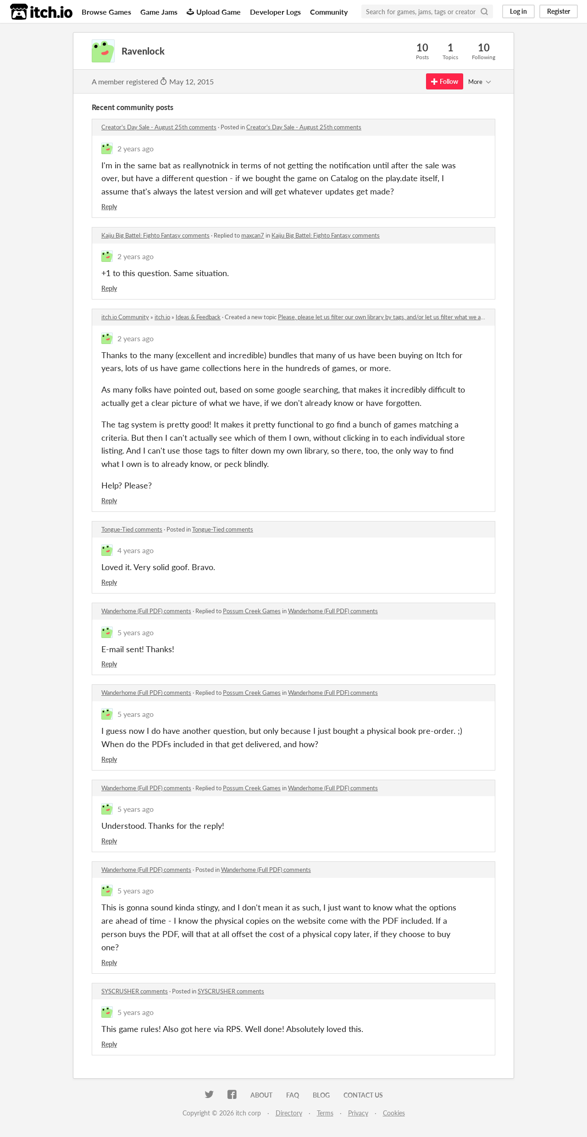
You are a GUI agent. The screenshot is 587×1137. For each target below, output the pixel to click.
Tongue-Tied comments (131, 529)
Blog (321, 1095)
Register (558, 11)
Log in (518, 11)
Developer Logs (275, 11)
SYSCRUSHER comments (134, 991)
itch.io (162, 317)
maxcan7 (252, 235)
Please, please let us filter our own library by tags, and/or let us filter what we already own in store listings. (414, 317)
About (261, 1095)
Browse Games (106, 11)
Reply (109, 207)
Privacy (358, 1113)
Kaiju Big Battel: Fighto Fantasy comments (155, 235)
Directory (289, 1113)
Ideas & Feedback (198, 317)
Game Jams (158, 11)
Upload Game (214, 11)
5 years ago (135, 632)
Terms (325, 1113)
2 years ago (135, 148)
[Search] (484, 11)
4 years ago (135, 550)
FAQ (292, 1095)
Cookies (394, 1113)
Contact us (363, 1095)
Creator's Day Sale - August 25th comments (158, 127)
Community (329, 11)
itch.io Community (125, 317)
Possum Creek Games (252, 611)
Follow (444, 81)
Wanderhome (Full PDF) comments (146, 611)
